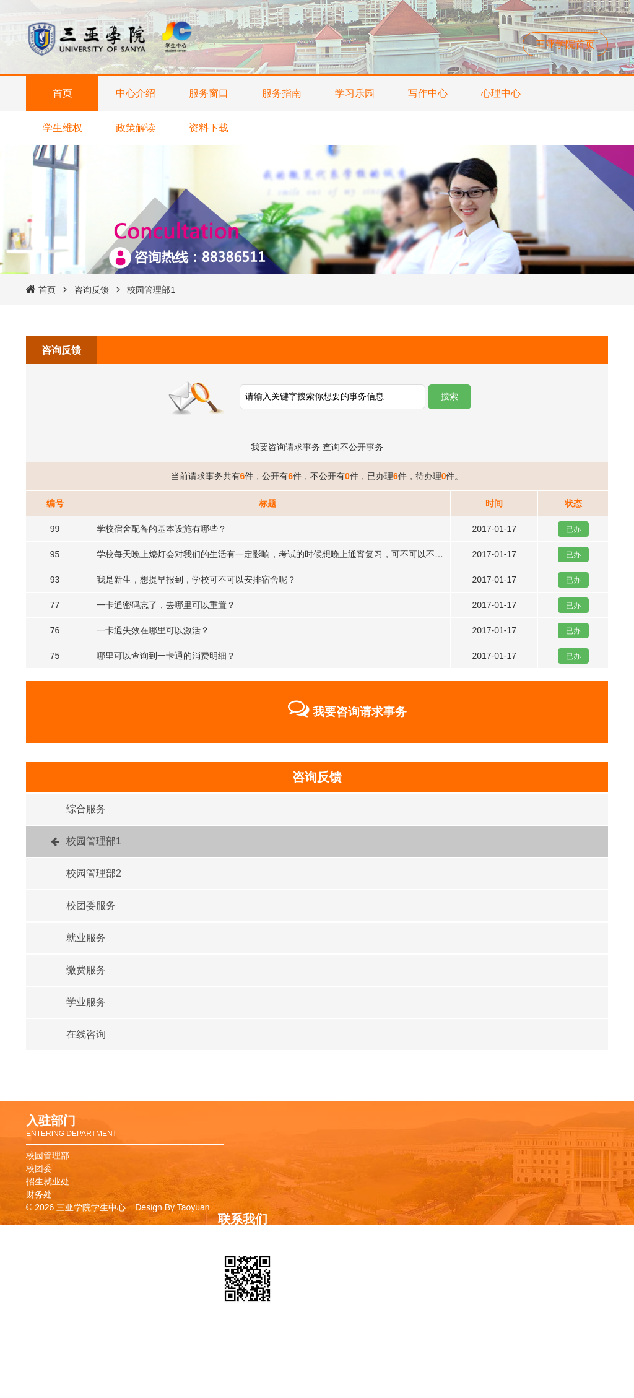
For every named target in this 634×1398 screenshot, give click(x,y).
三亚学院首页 (565, 44)
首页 (62, 93)
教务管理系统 (436, 1376)
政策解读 (135, 128)
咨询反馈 (91, 290)
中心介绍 (135, 93)
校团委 (39, 1168)
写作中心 (428, 93)
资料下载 (208, 128)
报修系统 (427, 1389)
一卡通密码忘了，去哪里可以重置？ (166, 605)
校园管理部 (47, 1155)
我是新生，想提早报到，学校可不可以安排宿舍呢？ (196, 579)
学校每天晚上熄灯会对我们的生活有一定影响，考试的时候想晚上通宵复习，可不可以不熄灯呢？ (283, 554)
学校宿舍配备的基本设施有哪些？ (162, 529)
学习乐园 (355, 93)
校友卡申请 (431, 1350)
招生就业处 (47, 1181)
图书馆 (423, 1363)
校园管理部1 (151, 290)
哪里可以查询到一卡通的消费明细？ (166, 656)
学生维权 (62, 128)
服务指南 (282, 93)
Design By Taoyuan (172, 1207)
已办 (573, 529)
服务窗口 (208, 93)
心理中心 (501, 93)
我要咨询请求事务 (285, 447)
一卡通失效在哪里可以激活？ (153, 630)
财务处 (39, 1194)
